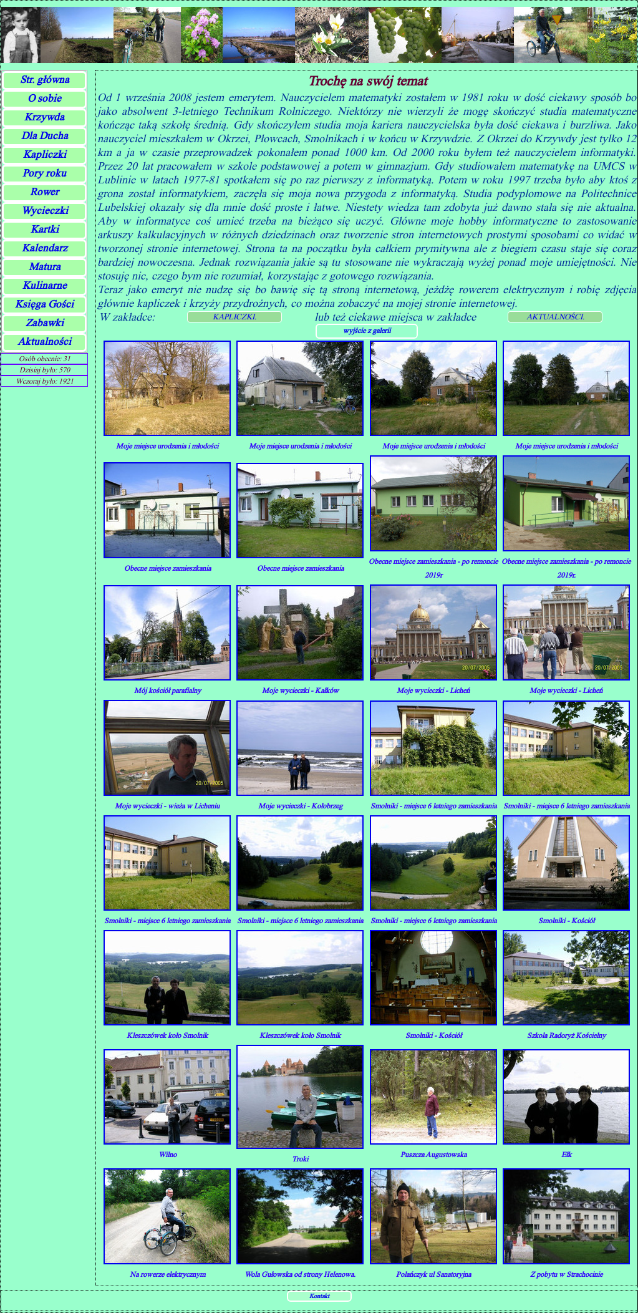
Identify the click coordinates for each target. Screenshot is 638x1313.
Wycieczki (44, 210)
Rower (44, 192)
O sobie (44, 98)
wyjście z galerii (366, 330)
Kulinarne (44, 285)
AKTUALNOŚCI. (555, 316)
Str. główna (44, 79)
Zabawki (45, 323)
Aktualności (44, 341)
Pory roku (44, 173)
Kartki (45, 229)
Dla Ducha (44, 136)
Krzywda (44, 117)
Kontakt (319, 1295)
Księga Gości (44, 304)
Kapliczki (44, 154)
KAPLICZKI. (234, 316)
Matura (44, 267)
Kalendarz (44, 248)
